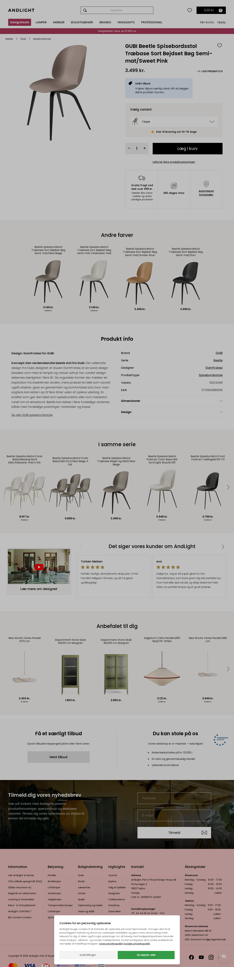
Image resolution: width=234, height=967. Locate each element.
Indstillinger (88, 955)
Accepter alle (146, 955)
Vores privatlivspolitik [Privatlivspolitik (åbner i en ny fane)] (111, 943)
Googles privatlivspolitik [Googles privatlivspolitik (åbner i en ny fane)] (136, 943)
